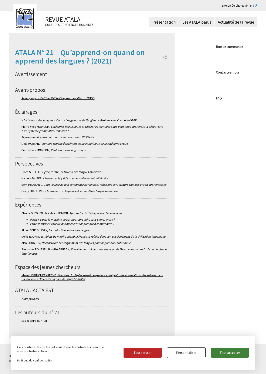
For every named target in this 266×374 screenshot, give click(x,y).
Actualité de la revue (236, 22)
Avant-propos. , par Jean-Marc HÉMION (58, 98)
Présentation (164, 22)
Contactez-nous (228, 72)
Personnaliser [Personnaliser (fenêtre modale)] (186, 352)
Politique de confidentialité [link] (34, 360)
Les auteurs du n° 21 (34, 321)
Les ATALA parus (196, 22)
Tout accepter (230, 352)
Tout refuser (142, 352)
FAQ (219, 98)
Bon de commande (229, 46)
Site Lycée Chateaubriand (238, 5)
